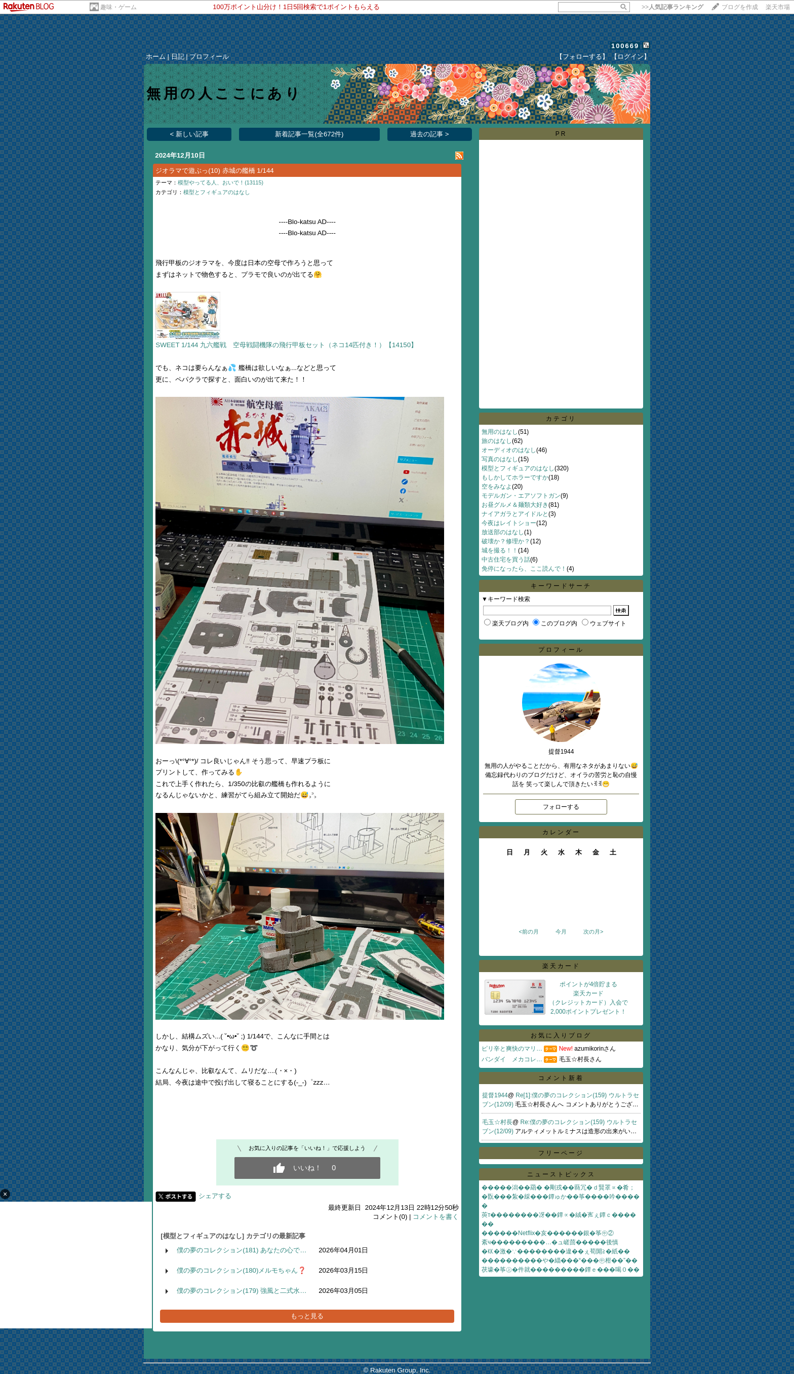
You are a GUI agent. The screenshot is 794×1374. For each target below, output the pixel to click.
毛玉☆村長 (497, 1122)
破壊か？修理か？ (506, 541)
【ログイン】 (630, 56)
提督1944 (495, 1095)
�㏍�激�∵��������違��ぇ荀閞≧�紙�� (556, 1251)
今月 (561, 932)
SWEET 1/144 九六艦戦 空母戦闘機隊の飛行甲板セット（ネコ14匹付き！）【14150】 (286, 345)
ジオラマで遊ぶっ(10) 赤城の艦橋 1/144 (214, 170)
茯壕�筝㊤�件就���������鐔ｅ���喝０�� (561, 1269)
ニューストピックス (561, 1174)
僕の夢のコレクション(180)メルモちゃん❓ (241, 1270)
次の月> (593, 932)
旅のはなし (497, 440)
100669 (625, 46)
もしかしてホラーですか (515, 477)
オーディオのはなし (509, 450)
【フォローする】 (582, 56)
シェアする (214, 1196)
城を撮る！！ (500, 550)
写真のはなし (500, 459)
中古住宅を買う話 (506, 559)
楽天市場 (778, 7)
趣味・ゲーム (118, 7)
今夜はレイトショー (509, 523)
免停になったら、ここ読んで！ (524, 568)
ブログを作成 (740, 7)
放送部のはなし (503, 532)
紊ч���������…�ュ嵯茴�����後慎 (550, 1242)
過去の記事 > (429, 134)
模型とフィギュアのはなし (216, 192)
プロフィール (209, 56)
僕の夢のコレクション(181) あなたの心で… (241, 1250)
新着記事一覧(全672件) (309, 134)
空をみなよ (497, 486)
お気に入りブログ (561, 1035)
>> (672, 7)
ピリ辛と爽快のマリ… (512, 1048)
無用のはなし (500, 431)
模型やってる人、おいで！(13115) (220, 182)
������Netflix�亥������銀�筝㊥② (548, 1233)
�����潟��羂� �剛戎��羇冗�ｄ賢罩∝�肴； (558, 1187)
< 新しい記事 (189, 134)
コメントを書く (436, 1216)
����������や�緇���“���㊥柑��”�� (560, 1260)
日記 (177, 56)
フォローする (561, 806)
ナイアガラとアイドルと (515, 513)
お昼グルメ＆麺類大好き (515, 504)
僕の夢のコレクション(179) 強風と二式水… (241, 1290)
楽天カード (561, 966)
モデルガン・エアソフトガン (521, 495)
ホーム (156, 56)
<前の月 (528, 932)
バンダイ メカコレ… (512, 1059)
